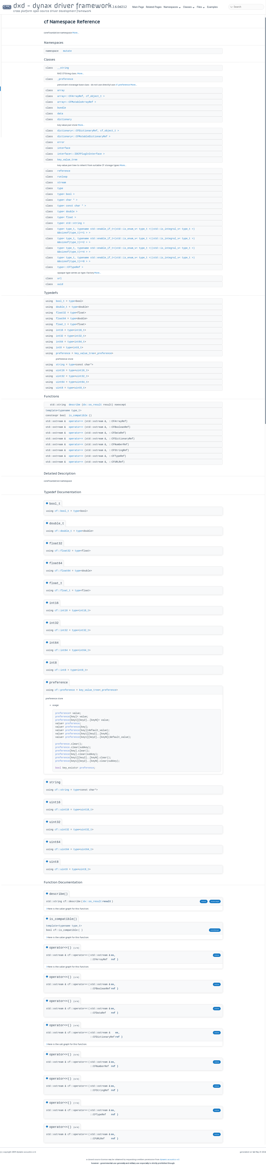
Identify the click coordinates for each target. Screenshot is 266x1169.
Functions (231, 248)
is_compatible (81, 415)
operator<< (79, 421)
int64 (62, 341)
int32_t (83, 336)
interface (67, 148)
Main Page (138, 7)
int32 (62, 336)
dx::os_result (95, 404)
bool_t (63, 301)
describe (77, 404)
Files (201, 7)
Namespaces (172, 7)
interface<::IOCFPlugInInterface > (84, 154)
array (64, 90)
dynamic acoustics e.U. (170, 1159)
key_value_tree (71, 159)
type (63, 188)
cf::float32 (66, 550)
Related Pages (154, 7)
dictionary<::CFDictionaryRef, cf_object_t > (91, 130)
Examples (212, 7)
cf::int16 (64, 610)
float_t (64, 324)
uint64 (63, 382)
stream (65, 182)
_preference (68, 79)
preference (66, 353)
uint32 (63, 376)
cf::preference (126, 84)
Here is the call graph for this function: (69, 1044)
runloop (66, 176)
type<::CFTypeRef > (73, 267)
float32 (64, 312)
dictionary (68, 119)
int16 (62, 330)
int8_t (80, 347)
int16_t (83, 330)
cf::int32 (64, 630)
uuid (63, 284)
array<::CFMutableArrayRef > (80, 102)
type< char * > (71, 200)
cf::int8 (63, 670)
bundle (65, 107)
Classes (188, 7)
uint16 (63, 370)
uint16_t (85, 370)
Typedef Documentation (238, 303)
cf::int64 (64, 650)
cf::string (65, 789)
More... (79, 32)
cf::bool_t (65, 511)
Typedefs (231, 175)
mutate (70, 51)
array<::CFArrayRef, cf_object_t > (84, 96)
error (64, 142)
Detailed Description (236, 298)
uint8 (62, 387)
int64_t (83, 341)
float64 (64, 318)
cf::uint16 (65, 809)
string (63, 364)
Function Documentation (238, 376)
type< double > (71, 211)
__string (66, 68)
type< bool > (69, 194)
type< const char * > (75, 205)
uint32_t (85, 376)
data (63, 113)
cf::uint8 (64, 869)
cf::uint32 (65, 829)
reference (67, 171)
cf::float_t (66, 590)
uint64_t (85, 382)
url (63, 278)
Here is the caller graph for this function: (70, 908)
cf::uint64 (65, 849)
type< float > (70, 217)
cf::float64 (66, 570)
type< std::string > (74, 223)
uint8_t (83, 387)
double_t (65, 307)
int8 (62, 347)
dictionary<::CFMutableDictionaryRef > (87, 136)
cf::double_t (66, 531)
